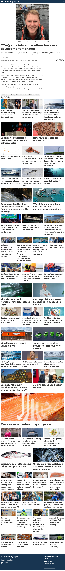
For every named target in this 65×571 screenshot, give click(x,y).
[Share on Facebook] (57, 60)
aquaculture (5, 94)
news (12, 94)
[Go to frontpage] (10, 2)
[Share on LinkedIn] (61, 60)
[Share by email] (63, 60)
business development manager (25, 94)
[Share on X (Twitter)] (59, 60)
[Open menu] (63, 2)
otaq (37, 94)
